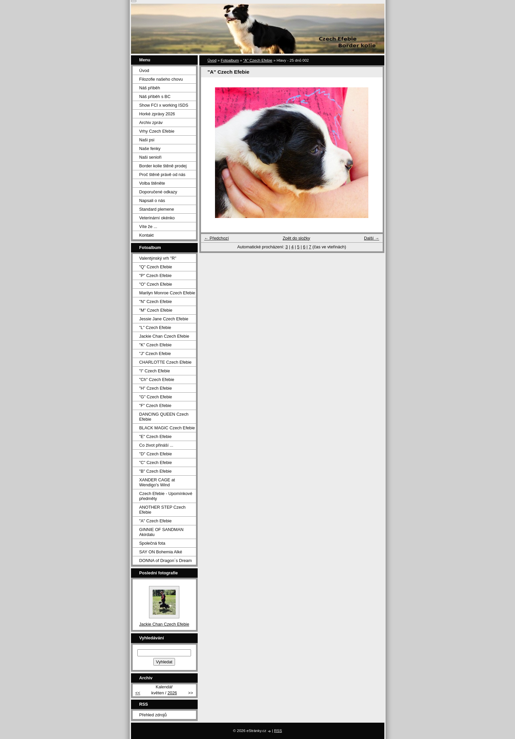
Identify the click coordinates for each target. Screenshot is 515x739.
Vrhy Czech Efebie (157, 131)
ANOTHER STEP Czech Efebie (162, 510)
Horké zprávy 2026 (157, 113)
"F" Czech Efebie (155, 405)
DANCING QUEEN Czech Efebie (164, 417)
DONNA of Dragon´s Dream (165, 560)
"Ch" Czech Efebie (156, 379)
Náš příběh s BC (155, 96)
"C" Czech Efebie (155, 462)
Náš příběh (149, 87)
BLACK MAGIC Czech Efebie (167, 427)
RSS (278, 731)
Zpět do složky (296, 238)
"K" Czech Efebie (155, 344)
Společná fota (152, 543)
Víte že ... (148, 226)
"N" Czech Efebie (155, 301)
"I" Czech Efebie (154, 370)
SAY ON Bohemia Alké (160, 551)
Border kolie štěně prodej (163, 165)
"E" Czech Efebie (155, 436)
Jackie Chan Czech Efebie (164, 336)
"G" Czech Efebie (155, 396)
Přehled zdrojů (153, 714)
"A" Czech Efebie (257, 60)
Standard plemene (156, 209)
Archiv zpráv (151, 122)
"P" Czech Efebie (155, 275)
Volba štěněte (152, 183)
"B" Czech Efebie (155, 471)
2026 (172, 692)
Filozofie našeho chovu (161, 79)
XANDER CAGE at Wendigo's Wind (157, 482)
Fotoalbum (230, 60)
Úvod (212, 60)
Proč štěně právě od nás (162, 174)
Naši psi (147, 139)
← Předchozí (216, 238)
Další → (371, 238)
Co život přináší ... (156, 445)
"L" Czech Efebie (155, 327)
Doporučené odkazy (158, 191)
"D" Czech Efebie (155, 453)
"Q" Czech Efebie (155, 266)
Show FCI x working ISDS (163, 105)
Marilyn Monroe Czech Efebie (167, 292)
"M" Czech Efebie (155, 310)
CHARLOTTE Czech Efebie (165, 362)
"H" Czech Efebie (155, 388)
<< (137, 692)
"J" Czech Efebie (155, 353)
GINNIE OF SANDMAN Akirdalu (161, 532)
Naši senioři (150, 157)
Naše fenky (150, 148)
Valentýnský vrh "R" (157, 258)
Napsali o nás (152, 200)
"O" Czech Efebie (155, 284)
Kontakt (146, 235)
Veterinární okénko (157, 217)
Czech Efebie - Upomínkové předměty (165, 496)
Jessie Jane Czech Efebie (163, 318)
